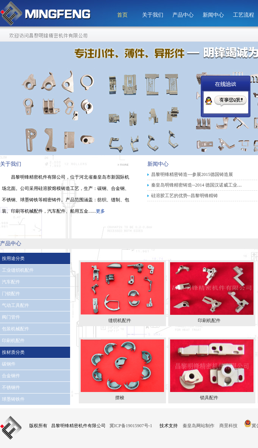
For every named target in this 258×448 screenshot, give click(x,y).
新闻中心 (213, 15)
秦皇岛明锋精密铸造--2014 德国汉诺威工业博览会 (201, 185)
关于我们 (152, 15)
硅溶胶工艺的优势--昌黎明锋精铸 (184, 195)
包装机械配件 (15, 328)
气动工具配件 (15, 305)
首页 (122, 15)
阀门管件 (11, 317)
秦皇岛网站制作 (199, 425)
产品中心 (183, 15)
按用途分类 (13, 258)
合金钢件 (11, 375)
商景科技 (228, 425)
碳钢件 (9, 364)
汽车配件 (11, 282)
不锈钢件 (11, 387)
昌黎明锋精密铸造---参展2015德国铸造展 (192, 174)
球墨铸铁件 (13, 399)
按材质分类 (13, 352)
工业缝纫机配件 (18, 270)
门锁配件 (11, 293)
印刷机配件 (13, 340)
